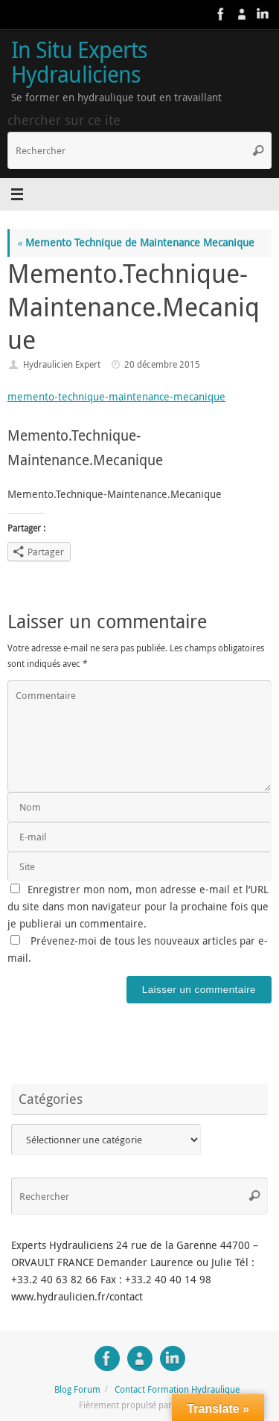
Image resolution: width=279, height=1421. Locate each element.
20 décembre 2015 (162, 364)
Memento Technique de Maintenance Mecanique (135, 242)
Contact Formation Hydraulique (177, 1389)
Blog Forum (77, 1389)
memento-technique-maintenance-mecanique (116, 396)
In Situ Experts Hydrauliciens (79, 62)
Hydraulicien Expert (61, 364)
